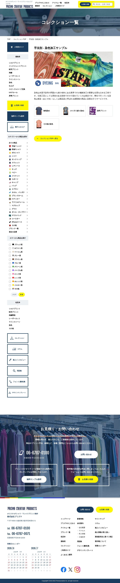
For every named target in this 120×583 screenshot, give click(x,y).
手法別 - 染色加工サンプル (38, 39)
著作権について (100, 541)
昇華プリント (14, 96)
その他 (11, 328)
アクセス (82, 531)
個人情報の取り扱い (102, 532)
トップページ (65, 519)
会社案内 (80, 523)
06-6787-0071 (21, 534)
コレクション (47, 6)
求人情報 (82, 534)
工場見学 (82, 537)
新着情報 (80, 519)
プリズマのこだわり (42, 3)
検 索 (21, 294)
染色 (10, 82)
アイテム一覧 (57, 3)
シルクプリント (14, 63)
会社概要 (82, 527)
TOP (9, 39)
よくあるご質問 (66, 555)
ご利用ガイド (59, 6)
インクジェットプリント (18, 66)
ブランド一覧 (65, 532)
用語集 (79, 541)
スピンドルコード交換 (17, 89)
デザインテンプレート (85, 550)
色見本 (66, 3)
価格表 (37, 6)
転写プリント (14, 69)
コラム (97, 523)
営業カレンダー (100, 546)
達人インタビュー (101, 528)
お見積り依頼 (85, 4)
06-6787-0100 (37, 452)
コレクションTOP (19, 39)
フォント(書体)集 (83, 546)
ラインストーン (14, 79)
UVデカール (13, 92)
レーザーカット (14, 76)
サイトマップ (100, 519)
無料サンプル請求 (34, 479)
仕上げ (11, 86)
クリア (14, 294)
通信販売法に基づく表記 (104, 537)
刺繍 (10, 73)
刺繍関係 (12, 315)
